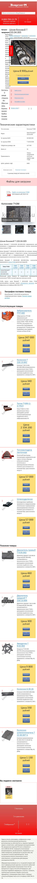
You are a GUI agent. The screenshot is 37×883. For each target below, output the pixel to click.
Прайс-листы (18, 90)
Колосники (25, 35)
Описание (11, 51)
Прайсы (4, 114)
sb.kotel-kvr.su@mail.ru (9, 23)
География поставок (20, 101)
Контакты (4, 90)
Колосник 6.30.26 (25, 689)
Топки (6, 42)
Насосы (7, 72)
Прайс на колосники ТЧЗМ (20, 192)
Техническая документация (22, 94)
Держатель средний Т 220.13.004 (22, 598)
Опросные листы (19, 98)
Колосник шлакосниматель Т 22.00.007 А (26, 732)
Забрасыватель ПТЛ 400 (24, 312)
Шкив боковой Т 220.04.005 (9, 787)
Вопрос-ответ (14, 108)
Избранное (9, 824)
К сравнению (18, 817)
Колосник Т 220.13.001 (22, 361)
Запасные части (7, 170)
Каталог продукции (14, 35)
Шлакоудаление (25, 499)
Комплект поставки (20, 170)
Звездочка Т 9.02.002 (22, 645)
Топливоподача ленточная (24, 451)
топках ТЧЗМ (11, 262)
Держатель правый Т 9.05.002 (26, 551)
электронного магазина (27, 283)
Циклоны (7, 50)
